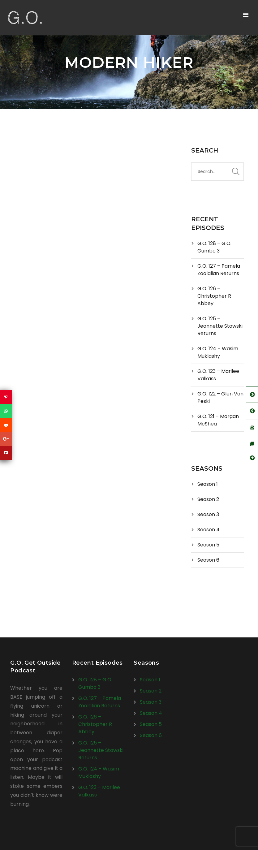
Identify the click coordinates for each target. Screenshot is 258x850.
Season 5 (208, 544)
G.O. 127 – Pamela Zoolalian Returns (218, 269)
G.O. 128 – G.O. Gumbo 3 (214, 247)
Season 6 (208, 559)
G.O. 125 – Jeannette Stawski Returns (220, 326)
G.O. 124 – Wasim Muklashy (217, 352)
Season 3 (208, 514)
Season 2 (208, 499)
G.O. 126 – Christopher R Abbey (214, 296)
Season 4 (208, 529)
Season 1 (207, 484)
